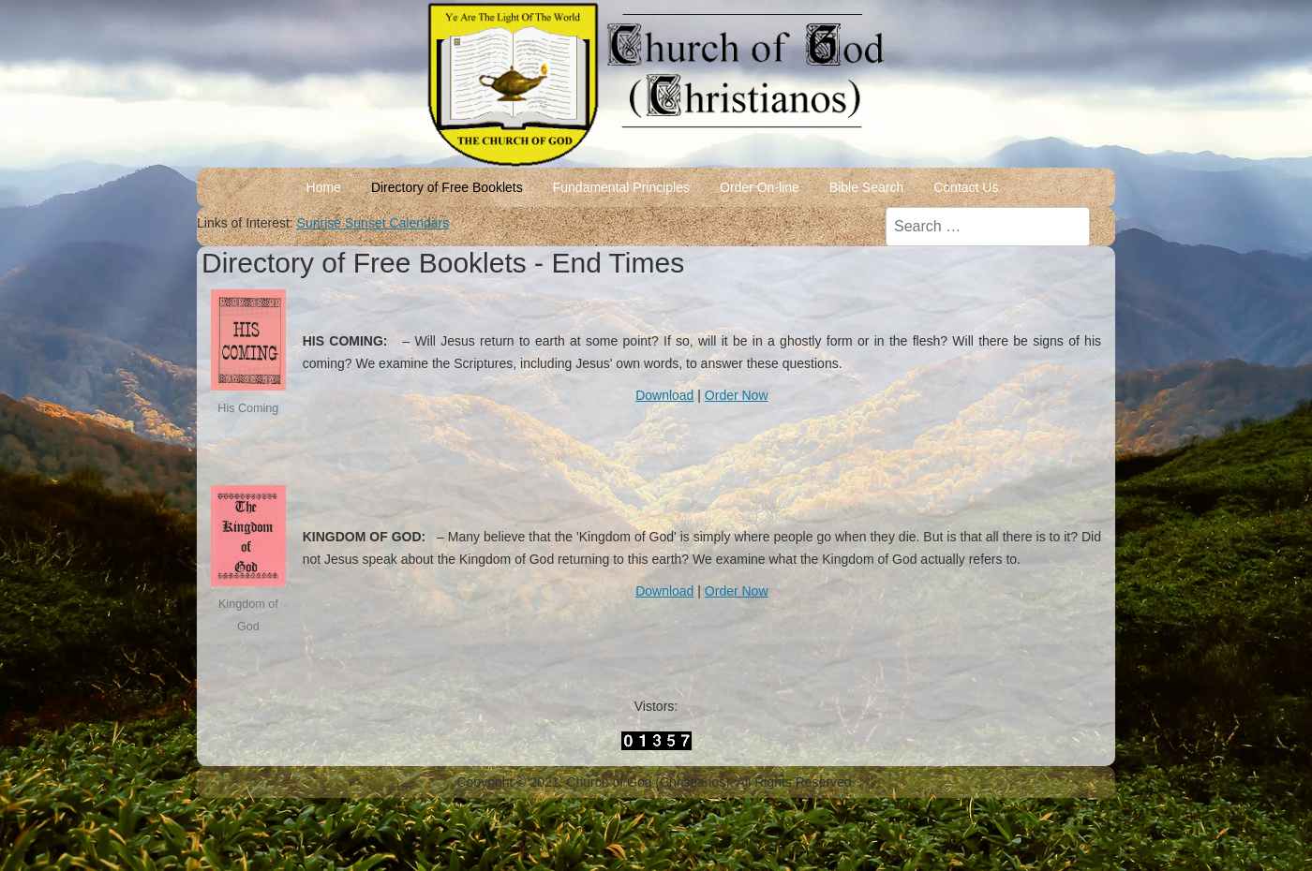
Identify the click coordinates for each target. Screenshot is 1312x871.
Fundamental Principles (621, 187)
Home (323, 187)
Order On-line (759, 187)
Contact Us (965, 187)
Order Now (736, 395)
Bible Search (866, 187)
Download (664, 395)
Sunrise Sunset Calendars (373, 222)
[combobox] (988, 226)
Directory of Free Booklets (447, 187)
